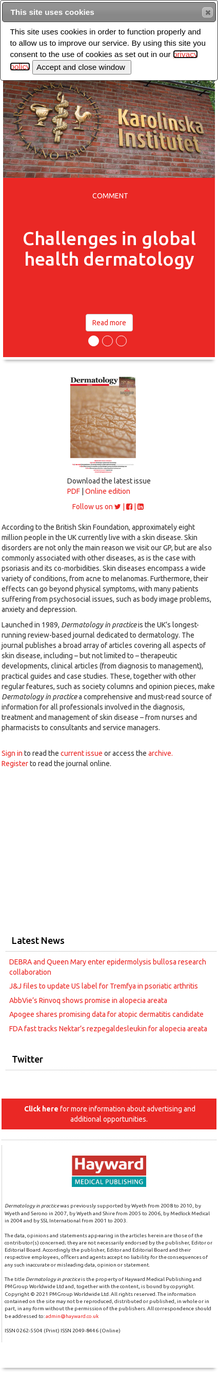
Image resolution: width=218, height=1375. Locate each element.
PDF (73, 491)
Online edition (107, 491)
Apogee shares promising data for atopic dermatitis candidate (106, 1014)
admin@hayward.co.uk (72, 1316)
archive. (160, 753)
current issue (82, 753)
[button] (207, 12)
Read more (109, 323)
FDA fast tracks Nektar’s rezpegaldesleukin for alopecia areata (108, 1029)
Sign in (12, 753)
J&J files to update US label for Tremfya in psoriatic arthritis (103, 986)
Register (15, 763)
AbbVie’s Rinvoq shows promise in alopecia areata (88, 1000)
